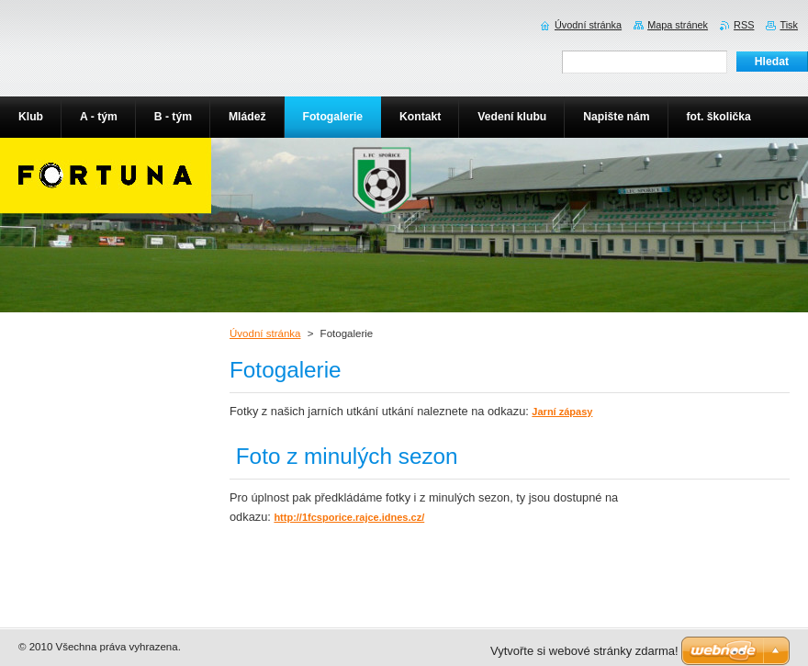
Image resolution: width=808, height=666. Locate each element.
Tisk (789, 24)
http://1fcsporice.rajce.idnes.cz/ (349, 517)
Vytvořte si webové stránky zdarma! (584, 651)
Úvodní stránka (265, 333)
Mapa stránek (677, 24)
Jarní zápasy (562, 411)
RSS (744, 24)
